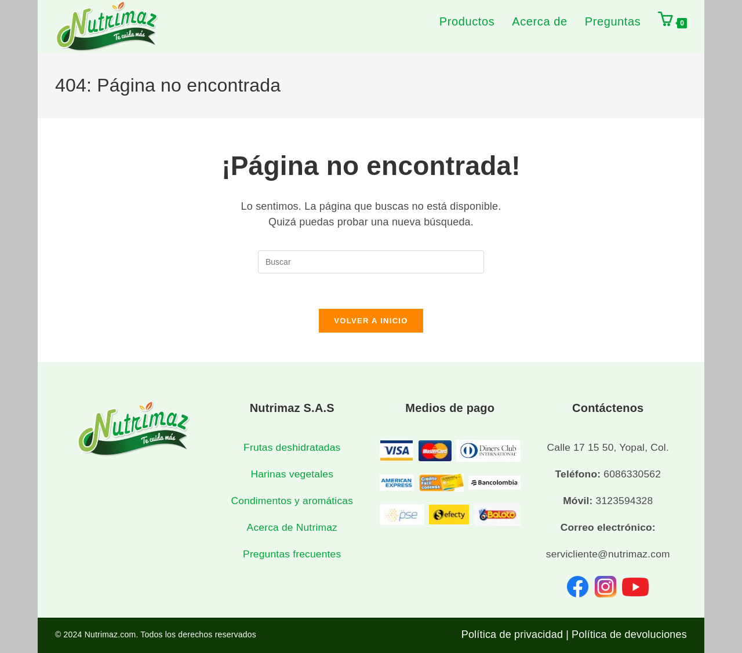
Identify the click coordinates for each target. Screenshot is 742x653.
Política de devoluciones (629, 634)
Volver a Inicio (371, 320)
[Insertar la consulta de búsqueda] (371, 261)
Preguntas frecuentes (292, 554)
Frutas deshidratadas (291, 447)
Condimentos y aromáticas (292, 500)
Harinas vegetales (291, 474)
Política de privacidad (512, 634)
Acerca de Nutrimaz (292, 528)
